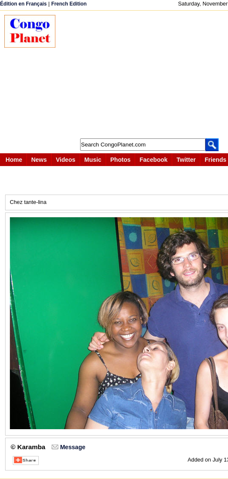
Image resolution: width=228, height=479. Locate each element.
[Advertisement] (146, 74)
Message (72, 447)
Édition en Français (23, 4)
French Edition (69, 4)
